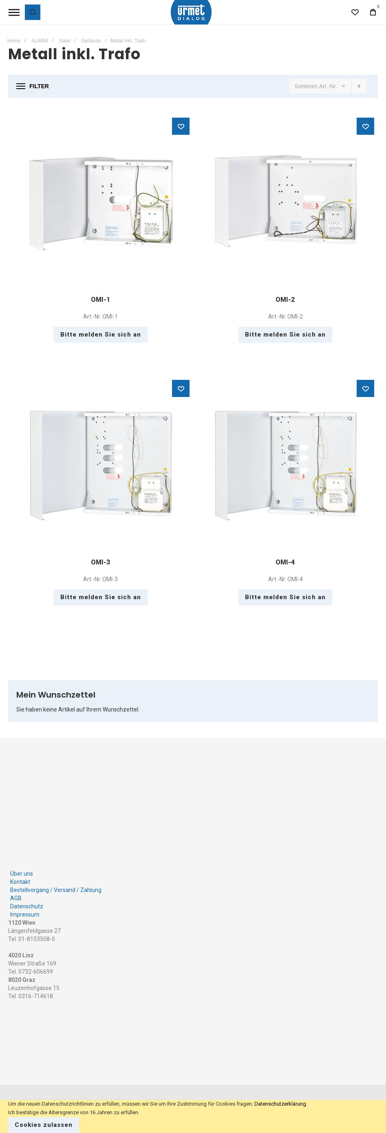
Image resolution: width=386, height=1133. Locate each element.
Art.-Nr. (329, 86)
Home (13, 41)
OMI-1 (100, 299)
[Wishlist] (355, 12)
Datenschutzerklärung (280, 1104)
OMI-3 (100, 562)
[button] (181, 126)
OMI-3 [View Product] (101, 465)
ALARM (39, 41)
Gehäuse (91, 41)
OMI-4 (285, 562)
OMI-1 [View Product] (101, 203)
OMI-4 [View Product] (286, 465)
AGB (16, 898)
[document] (193, 1116)
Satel (64, 41)
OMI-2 (285, 299)
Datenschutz (26, 906)
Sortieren (306, 86)
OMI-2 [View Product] (286, 203)
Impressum (25, 914)
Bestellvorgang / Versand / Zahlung (55, 890)
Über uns (21, 873)
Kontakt (20, 882)
